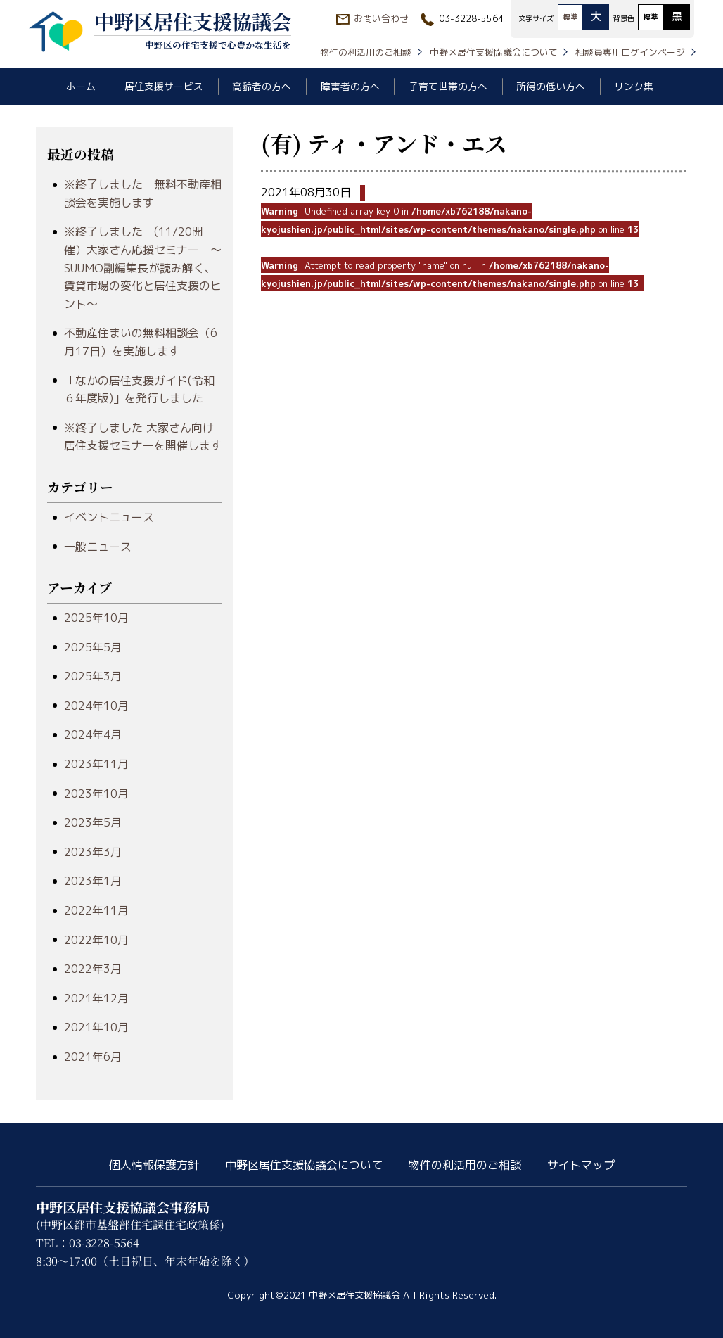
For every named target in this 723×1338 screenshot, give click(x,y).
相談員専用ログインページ (630, 52)
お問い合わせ (381, 18)
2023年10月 (96, 793)
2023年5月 (93, 822)
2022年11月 (96, 910)
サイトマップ (581, 1165)
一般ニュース (98, 546)
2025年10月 (96, 617)
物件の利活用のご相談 (365, 52)
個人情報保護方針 (154, 1165)
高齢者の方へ (261, 86)
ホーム (81, 86)
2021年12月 (96, 998)
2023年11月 (96, 764)
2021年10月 (96, 1027)
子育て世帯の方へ (448, 86)
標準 (570, 17)
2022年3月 (93, 968)
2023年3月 (93, 852)
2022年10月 (96, 940)
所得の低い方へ (550, 86)
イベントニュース (109, 517)
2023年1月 (93, 880)
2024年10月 (96, 705)
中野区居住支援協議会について (494, 52)
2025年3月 (93, 676)
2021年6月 (93, 1056)
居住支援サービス (163, 86)
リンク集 (633, 86)
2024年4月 (93, 734)
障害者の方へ (350, 86)
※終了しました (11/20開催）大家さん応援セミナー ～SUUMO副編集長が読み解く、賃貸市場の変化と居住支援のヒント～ (143, 267)
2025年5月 (93, 647)
